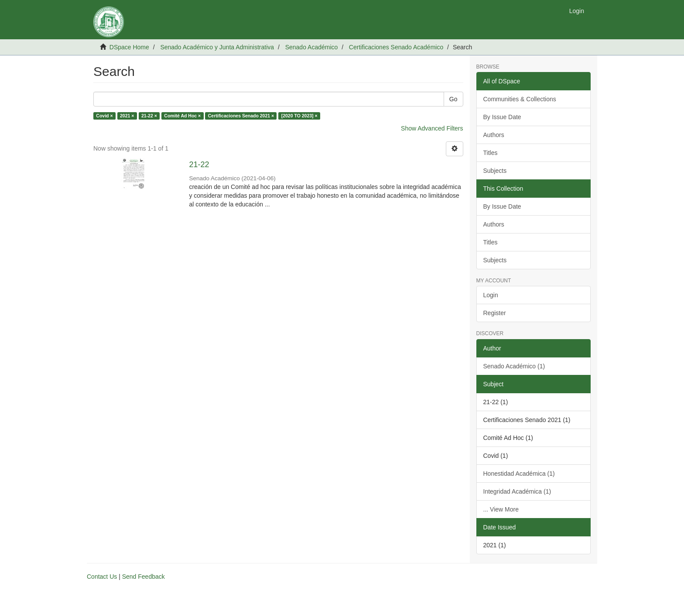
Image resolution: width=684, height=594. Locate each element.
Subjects (495, 170)
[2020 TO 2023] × (299, 115)
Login (490, 295)
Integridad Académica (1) (517, 491)
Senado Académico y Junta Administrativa (217, 47)
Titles (490, 152)
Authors (493, 134)
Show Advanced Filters (432, 128)
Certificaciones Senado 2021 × (241, 115)
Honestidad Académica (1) (519, 473)
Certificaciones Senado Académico (396, 47)
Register (494, 312)
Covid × (104, 115)
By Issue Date (502, 116)
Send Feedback (143, 576)
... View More (501, 509)
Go (453, 99)
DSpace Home (129, 47)
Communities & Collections (519, 99)
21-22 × (149, 115)
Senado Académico (311, 47)
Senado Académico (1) (514, 366)
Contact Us (102, 576)
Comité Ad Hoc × (182, 115)
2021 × (127, 115)
